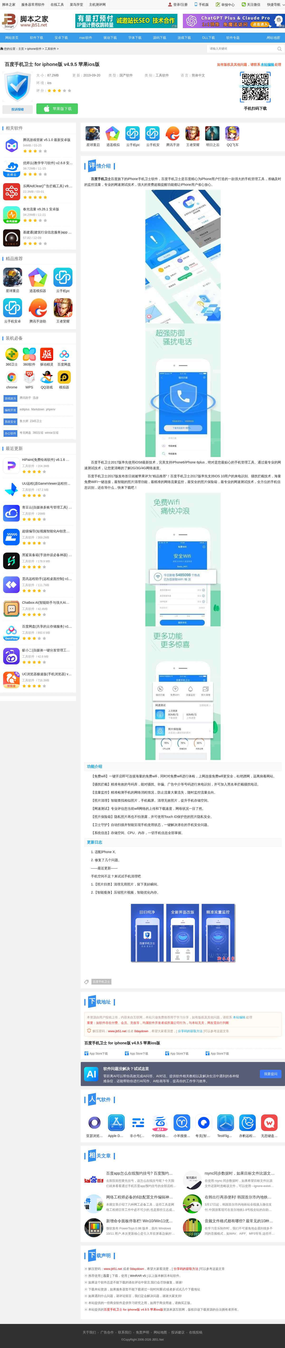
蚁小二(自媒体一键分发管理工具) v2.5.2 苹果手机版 (47, 650)
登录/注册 (180, 4)
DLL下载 (208, 38)
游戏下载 (184, 38)
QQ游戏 (46, 380)
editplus (24, 409)
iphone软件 (34, 48)
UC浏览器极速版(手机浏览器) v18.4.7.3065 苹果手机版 (47, 674)
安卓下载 (61, 38)
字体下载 (135, 38)
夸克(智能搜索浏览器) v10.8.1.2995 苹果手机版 (203, 1126)
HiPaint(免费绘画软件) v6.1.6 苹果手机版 (47, 460)
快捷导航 (276, 4)
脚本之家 (8, 4)
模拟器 (64, 380)
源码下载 (159, 38)
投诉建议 (178, 1332)
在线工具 (57, 4)
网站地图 (160, 1332)
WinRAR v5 (138, 1276)
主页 (21, 48)
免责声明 (142, 1332)
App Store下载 (99, 1053)
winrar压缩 (51, 432)
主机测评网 (97, 4)
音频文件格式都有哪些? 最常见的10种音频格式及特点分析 (240, 1221)
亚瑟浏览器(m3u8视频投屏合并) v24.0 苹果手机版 (94, 1126)
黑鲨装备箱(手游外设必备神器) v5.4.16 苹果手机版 (47, 555)
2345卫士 (36, 421)
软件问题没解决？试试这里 (126, 1069)
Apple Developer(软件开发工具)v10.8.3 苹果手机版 (116, 1126)
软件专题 (233, 38)
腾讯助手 (25, 397)
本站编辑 (267, 64)
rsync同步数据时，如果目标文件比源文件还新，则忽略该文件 (240, 1173)
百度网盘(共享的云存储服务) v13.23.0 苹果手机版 (47, 626)
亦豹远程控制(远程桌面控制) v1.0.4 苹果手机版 (247, 1126)
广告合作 (107, 1332)
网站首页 (12, 38)
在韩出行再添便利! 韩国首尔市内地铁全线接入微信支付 (240, 1197)
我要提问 (270, 1074)
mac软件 (85, 38)
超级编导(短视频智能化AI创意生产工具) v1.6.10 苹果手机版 (47, 531)
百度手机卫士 (101, 981)
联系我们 (124, 1332)
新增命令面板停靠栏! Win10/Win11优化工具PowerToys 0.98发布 (141, 1221)
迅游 (35, 397)
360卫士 (11, 357)
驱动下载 (110, 38)
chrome (11, 380)
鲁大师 (24, 421)
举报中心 (228, 5)
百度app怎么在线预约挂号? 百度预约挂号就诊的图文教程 (141, 1173)
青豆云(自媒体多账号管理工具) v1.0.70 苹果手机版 (47, 507)
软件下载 (36, 38)
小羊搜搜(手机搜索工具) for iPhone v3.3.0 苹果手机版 (182, 1126)
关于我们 (89, 1332)
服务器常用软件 (33, 4)
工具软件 (50, 48)
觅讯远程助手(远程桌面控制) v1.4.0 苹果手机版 (47, 579)
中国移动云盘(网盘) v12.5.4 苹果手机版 (160, 1126)
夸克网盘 (25, 432)
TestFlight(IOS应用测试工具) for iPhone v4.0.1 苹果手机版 (225, 1126)
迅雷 (106, 1276)
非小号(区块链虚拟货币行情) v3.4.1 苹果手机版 (138, 1126)
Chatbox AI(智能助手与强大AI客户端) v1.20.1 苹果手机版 (47, 602)
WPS (29, 380)
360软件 (29, 357)
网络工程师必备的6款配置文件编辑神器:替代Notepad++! (141, 1197)
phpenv (50, 409)
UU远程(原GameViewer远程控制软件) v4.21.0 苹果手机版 (47, 483)
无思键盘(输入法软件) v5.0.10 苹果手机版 (269, 1126)
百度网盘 (64, 357)
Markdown (37, 409)
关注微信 (253, 4)
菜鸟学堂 (76, 4)
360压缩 (38, 432)
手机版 (204, 4)
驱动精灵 (46, 357)
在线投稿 (195, 1332)
